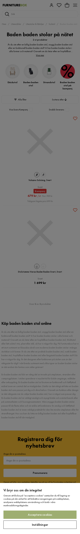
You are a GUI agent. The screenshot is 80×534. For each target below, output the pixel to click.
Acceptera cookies (40, 515)
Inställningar (40, 525)
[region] (40, 508)
